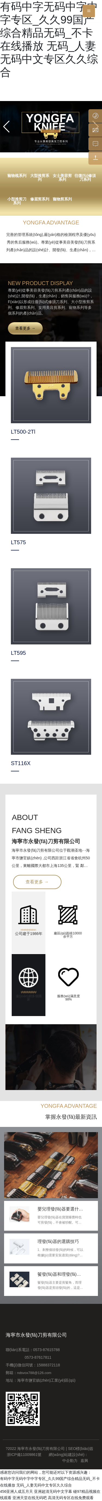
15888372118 (48, 1365)
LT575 (18, 542)
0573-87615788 (47, 1350)
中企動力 (70, 1460)
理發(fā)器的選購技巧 (58, 1241)
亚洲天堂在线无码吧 (30, 1498)
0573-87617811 (28, 1357)
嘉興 (84, 1460)
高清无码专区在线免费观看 (71, 1498)
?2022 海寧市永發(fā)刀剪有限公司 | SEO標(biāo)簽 (50, 1448)
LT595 (18, 653)
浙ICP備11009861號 (24, 1454)
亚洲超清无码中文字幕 (53, 1491)
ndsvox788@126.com (34, 1373)
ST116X (20, 763)
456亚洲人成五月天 (16, 1491)
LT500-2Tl (23, 432)
